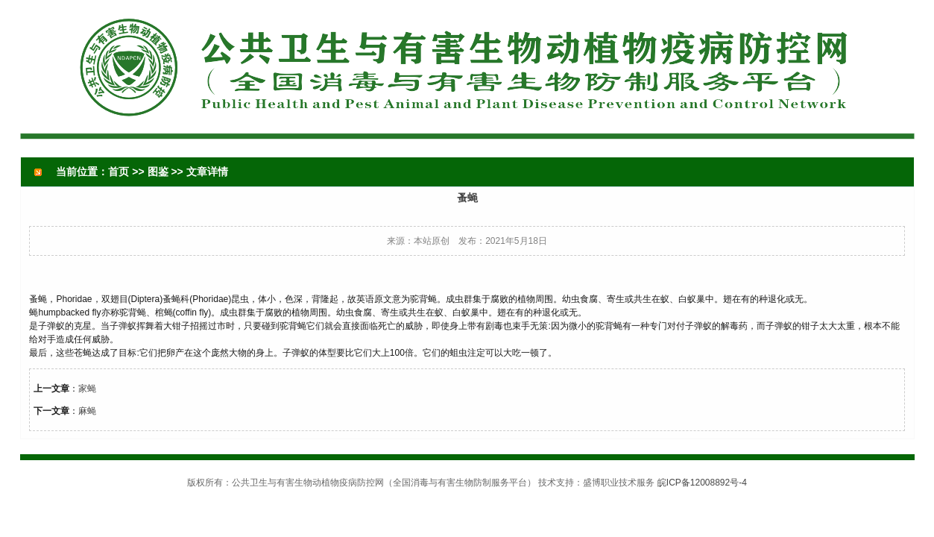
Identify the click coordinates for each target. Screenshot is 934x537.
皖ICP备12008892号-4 (702, 482)
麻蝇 (87, 411)
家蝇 (87, 388)
